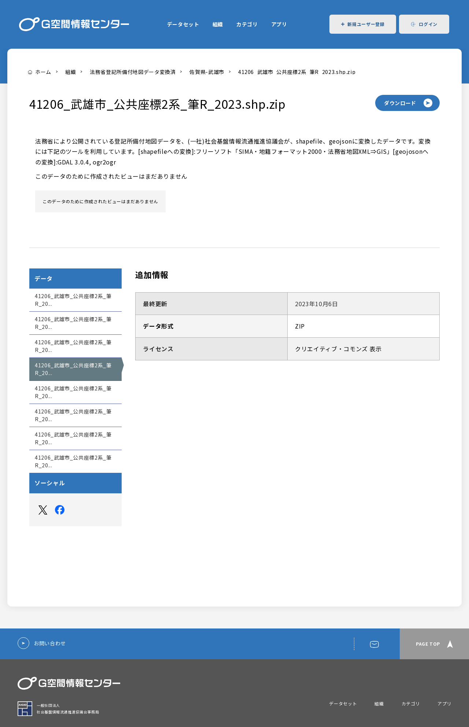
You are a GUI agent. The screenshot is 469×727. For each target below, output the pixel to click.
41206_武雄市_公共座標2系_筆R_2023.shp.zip (296, 71)
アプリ (279, 24)
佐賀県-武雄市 (206, 71)
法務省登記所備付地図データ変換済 (133, 71)
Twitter (43, 510)
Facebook (59, 510)
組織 (218, 24)
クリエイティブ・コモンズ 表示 (338, 348)
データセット (183, 24)
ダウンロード (400, 103)
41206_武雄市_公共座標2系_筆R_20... (73, 299)
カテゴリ (247, 24)
